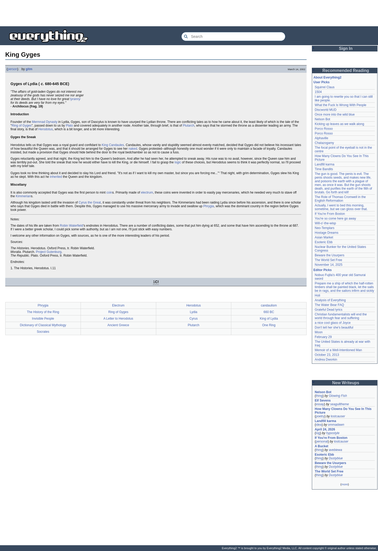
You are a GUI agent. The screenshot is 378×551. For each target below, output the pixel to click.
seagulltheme (339, 404)
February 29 (323, 337)
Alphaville (321, 138)
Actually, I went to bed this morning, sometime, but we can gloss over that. (341, 207)
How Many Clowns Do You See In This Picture (343, 410)
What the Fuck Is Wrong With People (340, 105)
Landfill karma (324, 164)
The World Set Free (328, 260)
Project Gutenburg (48, 252)
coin (109, 192)
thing (319, 396)
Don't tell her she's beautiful (334, 327)
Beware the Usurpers (329, 255)
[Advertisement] (189, 13)
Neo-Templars (324, 228)
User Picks (321, 82)
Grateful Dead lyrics (328, 309)
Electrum (118, 305)
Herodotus (45, 129)
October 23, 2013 (327, 355)
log (318, 433)
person (12, 69)
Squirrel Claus (324, 87)
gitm (29, 69)
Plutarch (188, 125)
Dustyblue (336, 458)
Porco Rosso (324, 129)
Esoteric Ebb (324, 242)
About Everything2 (327, 77)
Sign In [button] (346, 48)
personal (322, 441)
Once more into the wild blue (335, 114)
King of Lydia (269, 318)
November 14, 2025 (328, 265)
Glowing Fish (338, 396)
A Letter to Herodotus (118, 318)
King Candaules (113, 145)
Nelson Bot (322, 119)
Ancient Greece (118, 325)
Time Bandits (324, 169)
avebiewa (335, 450)
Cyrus (194, 318)
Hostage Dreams (326, 233)
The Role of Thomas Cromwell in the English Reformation (340, 198)
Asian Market (324, 237)
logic (178, 162)
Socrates (43, 332)
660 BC (269, 312)
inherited (56, 177)
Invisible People (43, 318)
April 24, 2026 (325, 429)
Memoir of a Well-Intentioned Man (338, 350)
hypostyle (332, 433)
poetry (320, 416)
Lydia (193, 312)
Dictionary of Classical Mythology (43, 325)
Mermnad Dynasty (44, 122)
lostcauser (338, 416)
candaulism (269, 305)
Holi (317, 295)
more (344, 484)
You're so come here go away (335, 218)
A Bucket (321, 446)
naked (133, 148)
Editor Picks (322, 270)
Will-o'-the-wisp (325, 223)
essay (320, 404)
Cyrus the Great (90, 202)
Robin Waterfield (71, 225)
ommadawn (336, 425)
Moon (319, 332)
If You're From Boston (330, 214)
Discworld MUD (326, 110)
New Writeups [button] (345, 383)
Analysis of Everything (330, 300)
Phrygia (208, 206)
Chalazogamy (324, 143)
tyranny (75, 99)
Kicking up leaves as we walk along (339, 124)
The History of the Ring (43, 312)
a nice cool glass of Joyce (333, 323)
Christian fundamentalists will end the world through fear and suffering (341, 316)
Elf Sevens (323, 400)
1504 (318, 92)
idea (319, 425)
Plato (69, 125)
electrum (147, 192)
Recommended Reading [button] (345, 70)
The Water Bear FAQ (329, 305)
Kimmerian (23, 196)
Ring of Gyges (22, 125)
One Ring (269, 325)
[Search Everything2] (233, 36)
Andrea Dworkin (326, 359)
